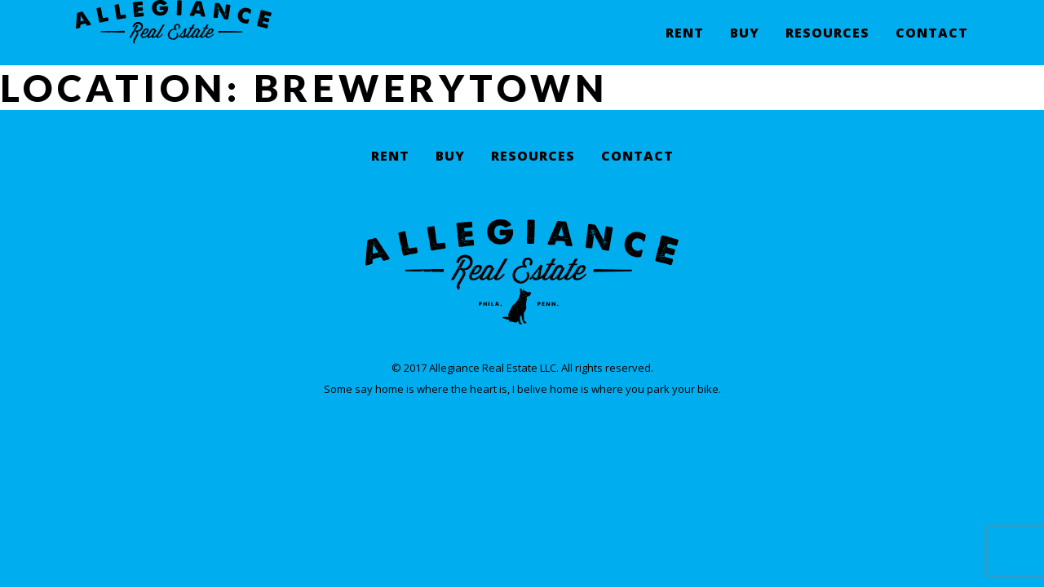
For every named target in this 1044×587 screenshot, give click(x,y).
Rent (685, 45)
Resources (827, 45)
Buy (744, 45)
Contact (932, 45)
